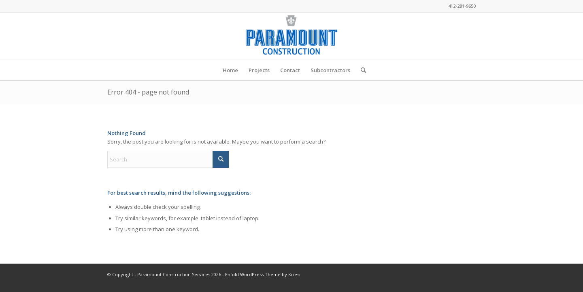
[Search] (360, 70)
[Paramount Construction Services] (291, 36)
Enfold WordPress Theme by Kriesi (262, 274)
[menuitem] (230, 70)
